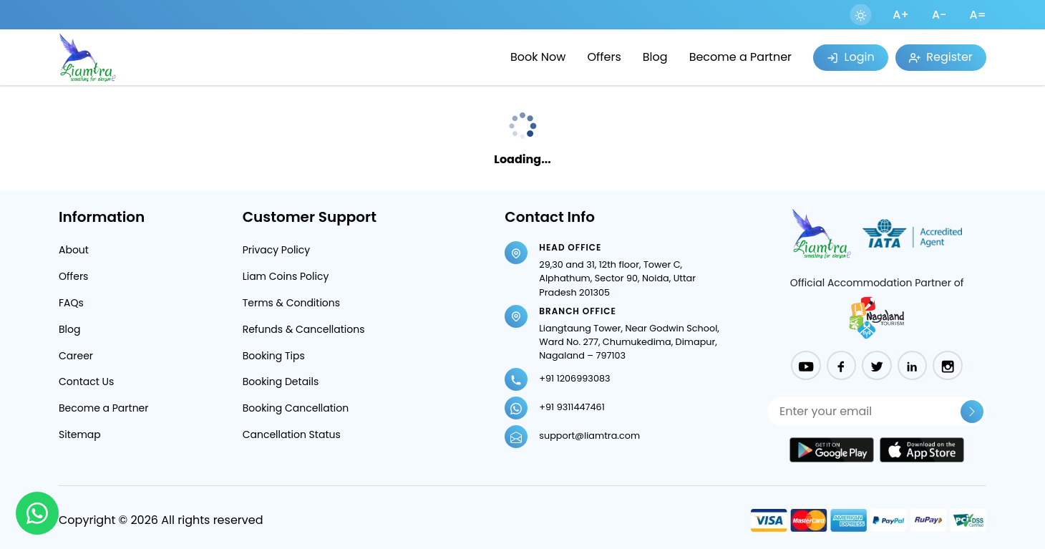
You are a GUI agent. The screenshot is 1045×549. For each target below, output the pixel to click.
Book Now (537, 57)
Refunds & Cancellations (304, 329)
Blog (655, 57)
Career (76, 356)
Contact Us (86, 381)
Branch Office (577, 311)
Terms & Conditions (291, 303)
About (74, 250)
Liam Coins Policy (286, 276)
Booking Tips (274, 356)
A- (939, 14)
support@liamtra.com (589, 435)
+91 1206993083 (574, 378)
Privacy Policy (277, 250)
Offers (604, 57)
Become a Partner (740, 57)
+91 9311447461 (571, 407)
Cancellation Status (292, 434)
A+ (901, 14)
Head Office (570, 247)
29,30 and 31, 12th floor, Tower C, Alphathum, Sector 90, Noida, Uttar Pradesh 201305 (617, 278)
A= (977, 14)
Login (850, 57)
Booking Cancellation (296, 408)
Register (941, 57)
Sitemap (80, 434)
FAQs (71, 303)
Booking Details (281, 381)
